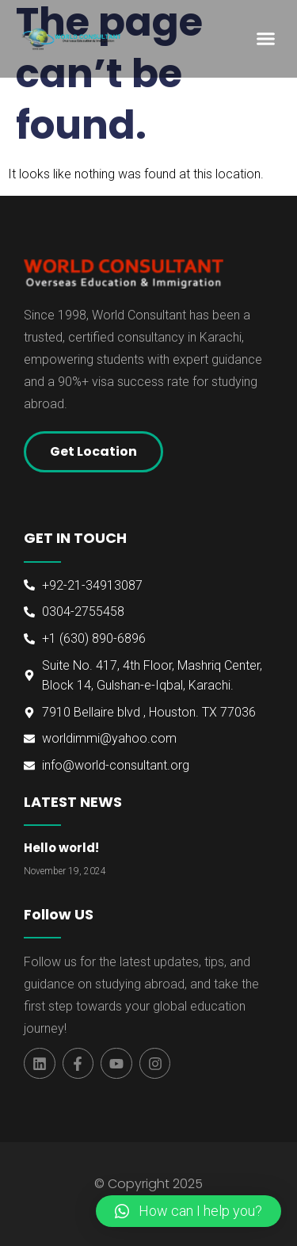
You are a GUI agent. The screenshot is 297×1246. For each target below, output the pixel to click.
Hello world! (61, 847)
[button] (265, 39)
